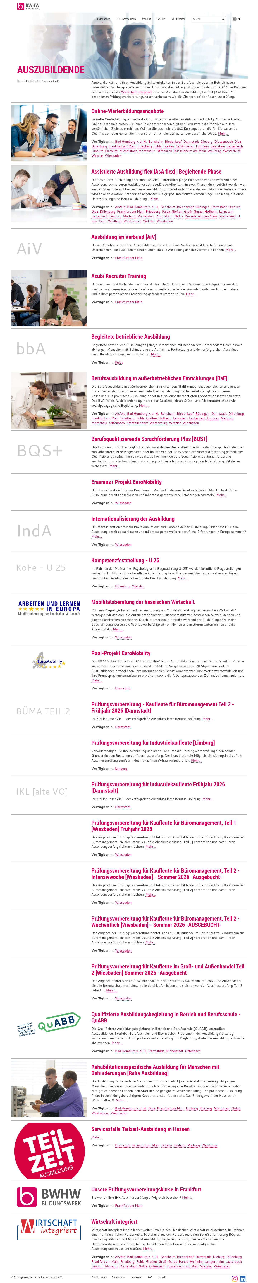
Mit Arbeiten (178, 19)
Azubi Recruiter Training (118, 276)
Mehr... (223, 133)
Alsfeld (120, 207)
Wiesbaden (113, 156)
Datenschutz (118, 1277)
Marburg (111, 151)
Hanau (183, 1261)
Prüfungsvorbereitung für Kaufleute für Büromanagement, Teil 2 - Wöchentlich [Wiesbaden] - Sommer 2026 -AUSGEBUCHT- (165, 921)
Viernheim (98, 221)
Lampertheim (214, 1261)
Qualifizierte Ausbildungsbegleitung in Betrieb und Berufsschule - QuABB (166, 1017)
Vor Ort (161, 19)
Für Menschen (33, 81)
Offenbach (164, 151)
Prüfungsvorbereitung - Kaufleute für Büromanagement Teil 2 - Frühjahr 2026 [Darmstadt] (162, 707)
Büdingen (202, 207)
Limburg (97, 151)
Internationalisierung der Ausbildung (133, 518)
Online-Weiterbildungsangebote (127, 111)
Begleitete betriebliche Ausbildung (130, 336)
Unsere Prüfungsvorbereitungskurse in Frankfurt (146, 1189)
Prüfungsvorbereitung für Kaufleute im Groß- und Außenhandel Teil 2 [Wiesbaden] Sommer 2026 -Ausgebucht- (167, 969)
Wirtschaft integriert (136, 92)
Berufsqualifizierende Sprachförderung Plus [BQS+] (149, 439)
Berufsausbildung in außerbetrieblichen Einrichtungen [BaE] (159, 378)
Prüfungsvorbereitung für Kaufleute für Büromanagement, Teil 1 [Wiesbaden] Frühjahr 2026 (163, 826)
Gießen (168, 146)
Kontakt (162, 1277)
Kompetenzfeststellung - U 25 (125, 560)
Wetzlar (97, 156)
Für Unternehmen (126, 19)
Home (20, 81)
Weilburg (214, 151)
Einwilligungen (99, 1277)
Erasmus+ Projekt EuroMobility (126, 482)
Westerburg (232, 151)
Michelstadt (128, 151)
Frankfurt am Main (122, 146)
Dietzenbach (223, 141)
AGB (149, 1277)
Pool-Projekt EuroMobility (120, 653)
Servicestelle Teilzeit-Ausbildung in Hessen (140, 1129)
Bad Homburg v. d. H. (131, 141)
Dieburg (206, 141)
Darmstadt (191, 141)
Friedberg (144, 146)
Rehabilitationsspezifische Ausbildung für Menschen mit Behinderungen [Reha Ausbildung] (155, 1070)
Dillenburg (99, 146)
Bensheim (155, 141)
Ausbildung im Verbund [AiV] (123, 236)
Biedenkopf (173, 141)
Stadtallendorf (229, 216)
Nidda (178, 216)
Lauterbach (234, 146)
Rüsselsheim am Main (190, 151)
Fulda (157, 146)
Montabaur (146, 151)
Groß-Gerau (185, 146)
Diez (237, 141)
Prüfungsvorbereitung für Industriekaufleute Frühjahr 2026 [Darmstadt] (158, 787)
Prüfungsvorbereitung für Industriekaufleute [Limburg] (153, 742)
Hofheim (202, 146)
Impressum (136, 1277)
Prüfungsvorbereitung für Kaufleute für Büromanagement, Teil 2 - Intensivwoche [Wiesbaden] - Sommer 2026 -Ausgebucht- (165, 874)
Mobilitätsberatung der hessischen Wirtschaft (143, 602)
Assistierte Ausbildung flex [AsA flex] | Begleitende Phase (156, 171)
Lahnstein (218, 146)
